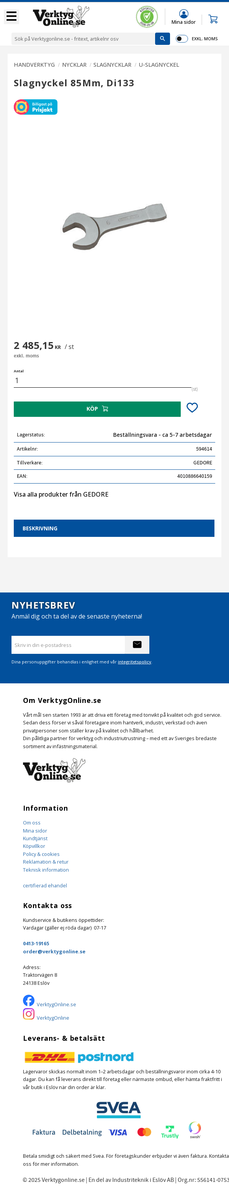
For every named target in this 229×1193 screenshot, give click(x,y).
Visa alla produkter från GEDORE (61, 494)
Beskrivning (40, 528)
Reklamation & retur (46, 861)
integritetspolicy (134, 662)
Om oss (32, 822)
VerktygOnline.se (56, 1004)
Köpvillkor (34, 846)
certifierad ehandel (45, 885)
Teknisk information (46, 869)
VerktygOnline (53, 1017)
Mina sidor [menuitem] (184, 21)
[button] (11, 17)
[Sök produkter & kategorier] (83, 39)
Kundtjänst (35, 838)
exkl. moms (205, 38)
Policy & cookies (41, 854)
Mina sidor (35, 830)
